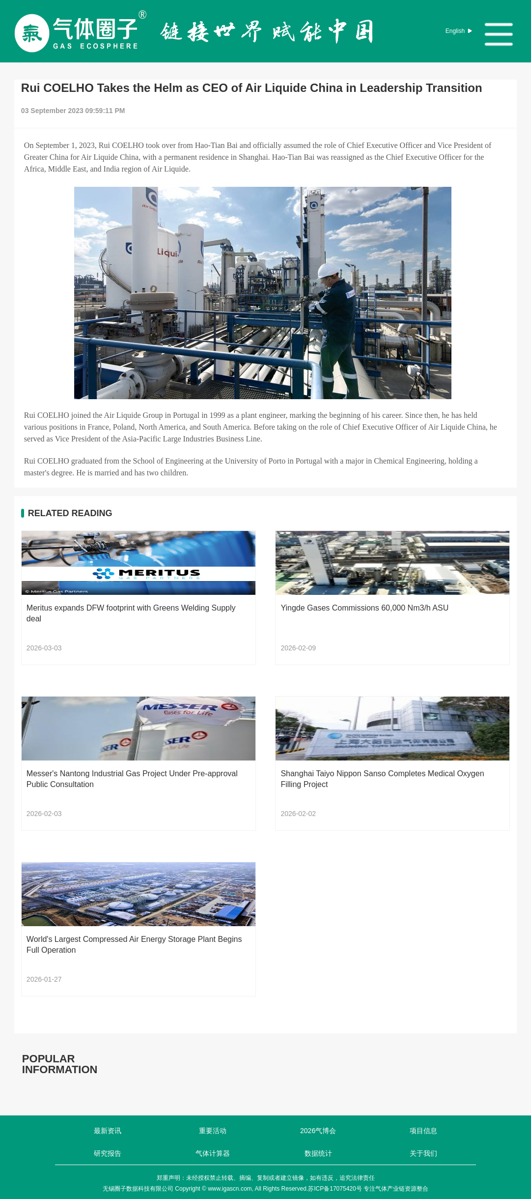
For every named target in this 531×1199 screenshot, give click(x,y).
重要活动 (212, 1131)
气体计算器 (213, 1153)
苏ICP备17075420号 (335, 1188)
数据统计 (318, 1153)
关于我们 (423, 1153)
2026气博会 (318, 1131)
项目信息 (423, 1131)
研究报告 (107, 1153)
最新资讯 (107, 1131)
